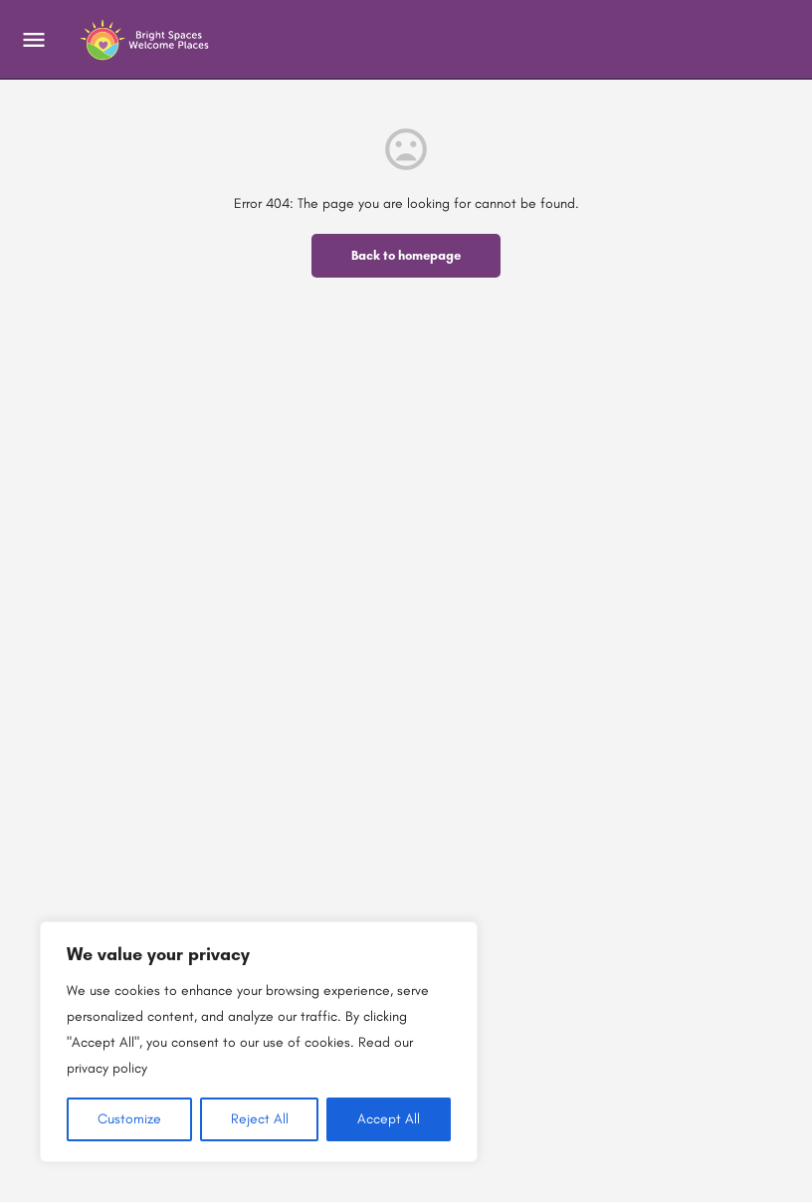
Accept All (388, 1118)
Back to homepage (406, 255)
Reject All (260, 1118)
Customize (129, 1118)
